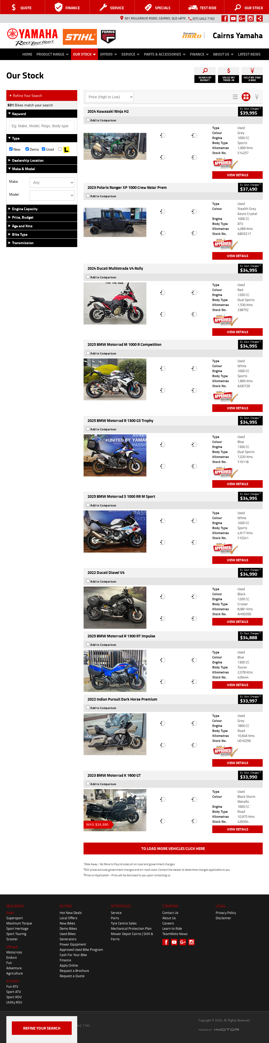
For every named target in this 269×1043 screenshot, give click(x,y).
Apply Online (69, 965)
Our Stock (84, 54)
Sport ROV (14, 997)
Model (14, 194)
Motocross (14, 952)
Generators (68, 939)
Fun (9, 962)
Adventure (14, 968)
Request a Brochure (74, 970)
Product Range (53, 54)
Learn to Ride (172, 928)
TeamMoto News (175, 933)
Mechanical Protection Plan (131, 928)
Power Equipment (73, 944)
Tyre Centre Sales (124, 923)
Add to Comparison (103, 120)
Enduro (11, 957)
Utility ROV (14, 1002)
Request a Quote (72, 975)
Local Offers (68, 918)
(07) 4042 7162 (204, 18)
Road (10, 912)
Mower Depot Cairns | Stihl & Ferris (132, 936)
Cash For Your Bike (73, 954)
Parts (115, 918)
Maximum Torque (19, 923)
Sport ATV (13, 991)
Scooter (12, 939)
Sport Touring (16, 933)
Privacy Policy (226, 912)
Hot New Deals (71, 912)
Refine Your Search (25, 95)
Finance (199, 54)
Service (130, 54)
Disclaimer (223, 918)
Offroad (12, 946)
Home (27, 54)
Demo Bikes (68, 928)
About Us (223, 54)
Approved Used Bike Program (81, 949)
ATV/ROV (13, 981)
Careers (168, 923)
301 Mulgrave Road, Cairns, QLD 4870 (152, 18)
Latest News (249, 54)
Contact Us (170, 912)
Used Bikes (68, 933)
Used (48, 149)
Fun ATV (12, 986)
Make (13, 181)
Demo (32, 149)
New (14, 149)
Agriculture (14, 973)
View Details (237, 175)
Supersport (14, 918)
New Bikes (67, 923)
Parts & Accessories (165, 54)
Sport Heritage (17, 928)
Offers (108, 54)
